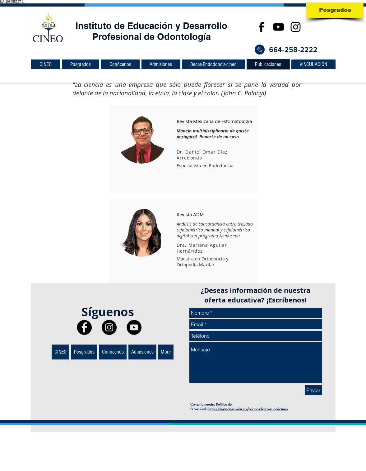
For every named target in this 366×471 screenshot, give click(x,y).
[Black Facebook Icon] (261, 27)
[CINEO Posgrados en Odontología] (278, 27)
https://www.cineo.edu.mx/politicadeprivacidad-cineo (248, 409)
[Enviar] (313, 390)
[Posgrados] (335, 10)
